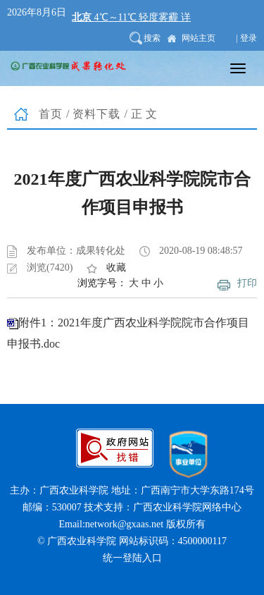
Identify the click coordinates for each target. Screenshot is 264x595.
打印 (247, 283)
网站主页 (198, 38)
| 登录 (247, 38)
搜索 (152, 38)
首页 (51, 114)
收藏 (116, 267)
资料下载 (96, 114)
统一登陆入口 (132, 558)
